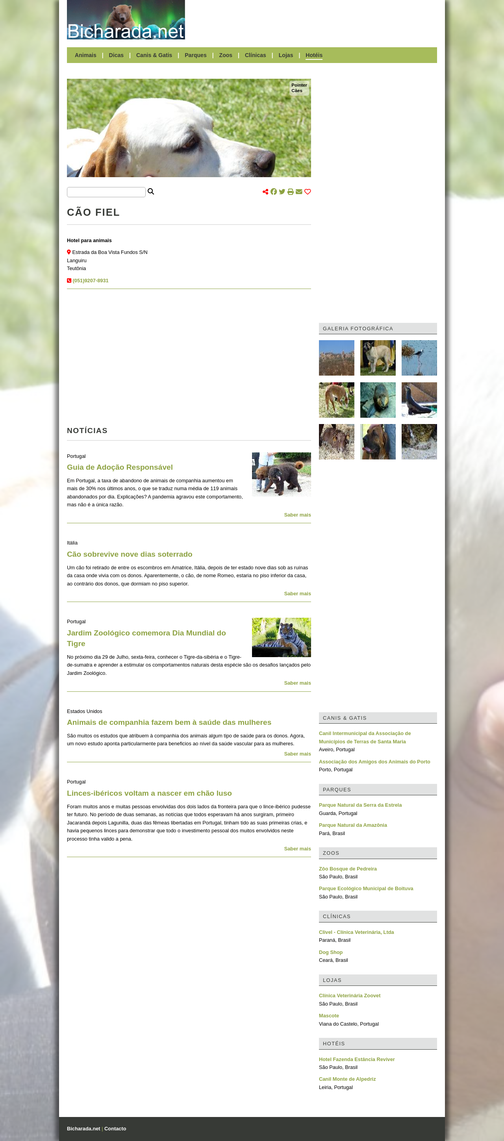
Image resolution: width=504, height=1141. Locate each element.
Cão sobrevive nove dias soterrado (130, 554)
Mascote (329, 1016)
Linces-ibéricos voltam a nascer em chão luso (149, 793)
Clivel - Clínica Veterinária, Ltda (356, 932)
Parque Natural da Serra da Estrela (360, 805)
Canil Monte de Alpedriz (347, 1079)
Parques (196, 55)
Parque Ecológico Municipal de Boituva (366, 888)
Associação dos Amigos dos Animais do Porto (374, 762)
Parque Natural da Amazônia (353, 825)
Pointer (299, 85)
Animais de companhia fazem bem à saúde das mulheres (169, 722)
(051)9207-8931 (91, 280)
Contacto (115, 1129)
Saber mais (297, 515)
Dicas (116, 55)
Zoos (226, 55)
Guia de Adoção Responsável (120, 467)
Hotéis (314, 55)
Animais (85, 55)
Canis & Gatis (154, 55)
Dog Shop (331, 952)
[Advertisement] (315, 19)
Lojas (286, 55)
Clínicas (255, 55)
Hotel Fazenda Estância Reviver (357, 1059)
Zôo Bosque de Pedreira (348, 869)
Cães (296, 90)
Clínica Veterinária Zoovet (349, 995)
